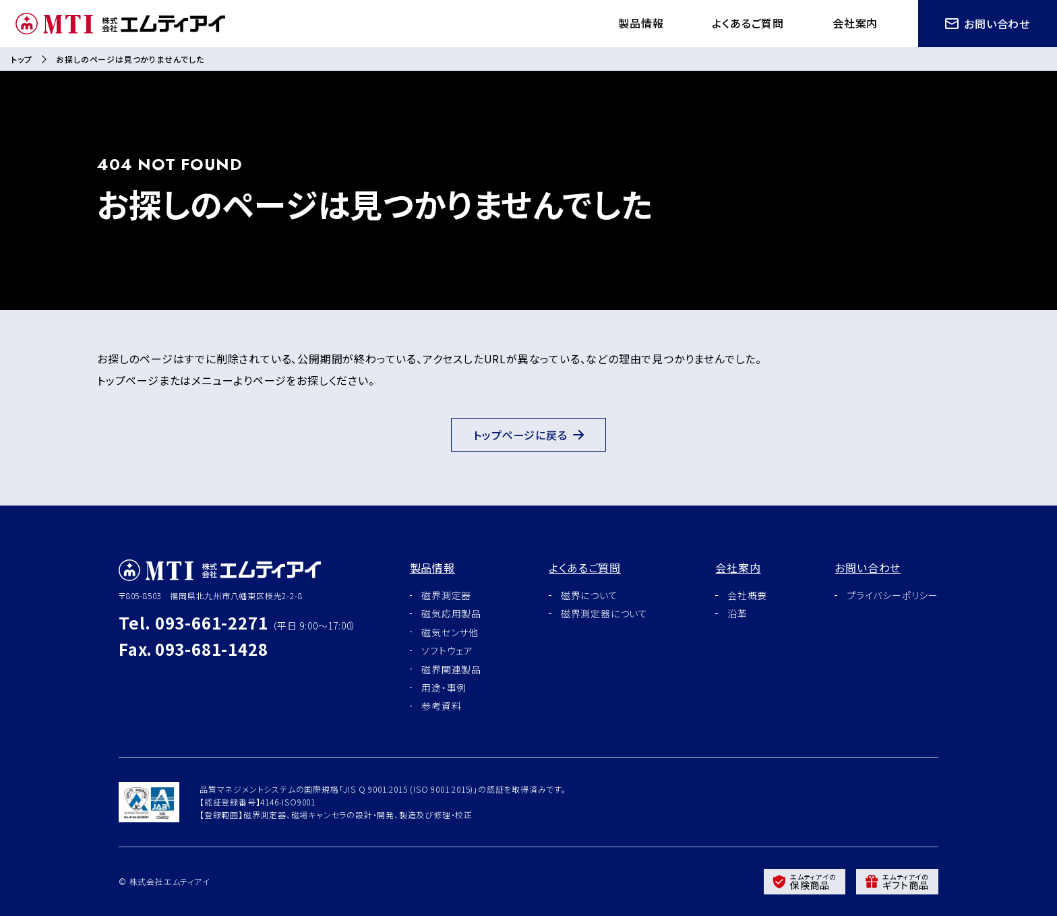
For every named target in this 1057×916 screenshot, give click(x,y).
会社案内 (855, 23)
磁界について (589, 595)
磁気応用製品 (451, 613)
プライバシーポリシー (892, 595)
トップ (21, 59)
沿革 (737, 613)
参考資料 (441, 705)
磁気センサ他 (450, 632)
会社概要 (747, 595)
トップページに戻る (528, 435)
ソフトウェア (447, 650)
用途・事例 (443, 687)
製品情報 (640, 23)
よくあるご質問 (748, 23)
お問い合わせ (987, 24)
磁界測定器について (604, 613)
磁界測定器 (446, 595)
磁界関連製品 (451, 669)
